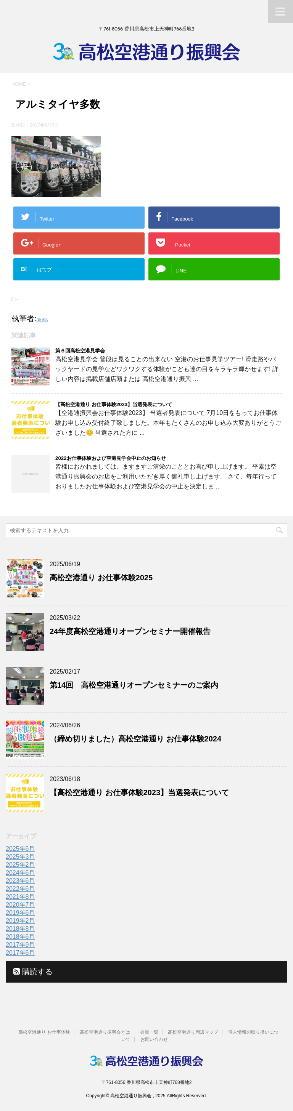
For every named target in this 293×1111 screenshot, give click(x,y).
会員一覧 (149, 1032)
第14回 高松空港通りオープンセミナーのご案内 (134, 685)
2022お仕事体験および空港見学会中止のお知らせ (110, 458)
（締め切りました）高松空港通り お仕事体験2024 (135, 739)
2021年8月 (20, 896)
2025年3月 (20, 856)
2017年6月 (20, 952)
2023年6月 (20, 880)
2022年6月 (20, 888)
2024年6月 (20, 872)
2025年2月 (20, 864)
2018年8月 (20, 928)
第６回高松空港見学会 (80, 351)
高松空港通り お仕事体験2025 (101, 577)
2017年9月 (20, 944)
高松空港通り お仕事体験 (44, 1032)
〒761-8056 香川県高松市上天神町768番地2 (146, 1082)
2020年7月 (20, 904)
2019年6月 (20, 912)
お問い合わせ (154, 1039)
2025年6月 (20, 848)
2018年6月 (20, 936)
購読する (33, 971)
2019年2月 (20, 920)
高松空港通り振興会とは (105, 1032)
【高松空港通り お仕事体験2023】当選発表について (113, 404)
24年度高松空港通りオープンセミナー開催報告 (130, 631)
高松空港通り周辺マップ (193, 1032)
